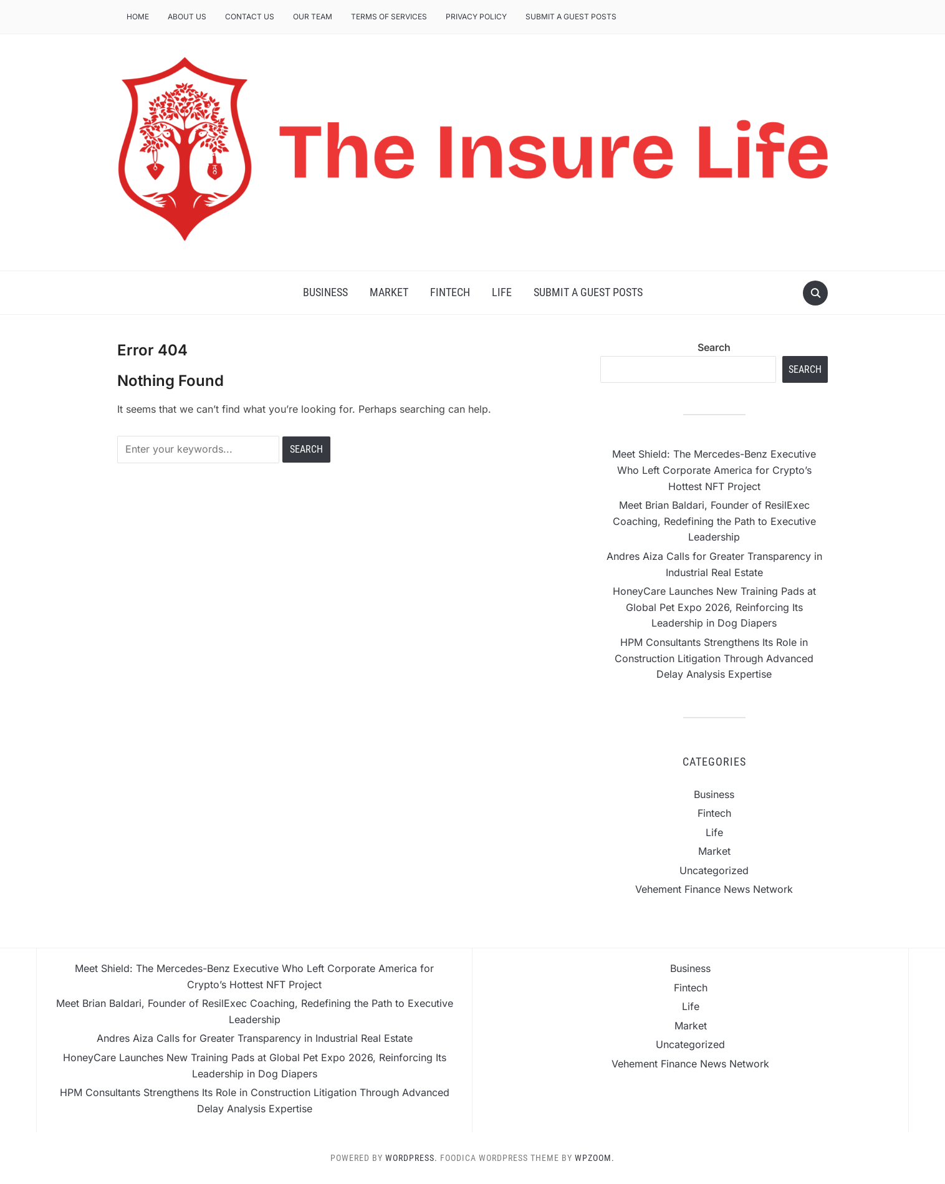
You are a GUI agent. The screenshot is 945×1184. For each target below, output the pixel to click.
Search (714, 347)
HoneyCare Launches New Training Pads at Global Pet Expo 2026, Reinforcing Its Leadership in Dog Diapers (714, 607)
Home (138, 16)
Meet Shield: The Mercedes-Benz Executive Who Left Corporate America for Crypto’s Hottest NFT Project (714, 470)
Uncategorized (714, 870)
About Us (187, 16)
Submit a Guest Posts (570, 16)
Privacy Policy (476, 16)
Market (389, 292)
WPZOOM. (595, 1158)
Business (325, 292)
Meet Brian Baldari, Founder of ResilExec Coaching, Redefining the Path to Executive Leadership (714, 521)
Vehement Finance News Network (714, 889)
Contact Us (249, 16)
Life (502, 292)
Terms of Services (389, 16)
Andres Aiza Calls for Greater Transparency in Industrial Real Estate (255, 1038)
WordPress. (411, 1158)
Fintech (450, 292)
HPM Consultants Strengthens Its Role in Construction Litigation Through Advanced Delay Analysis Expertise (714, 658)
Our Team (312, 16)
